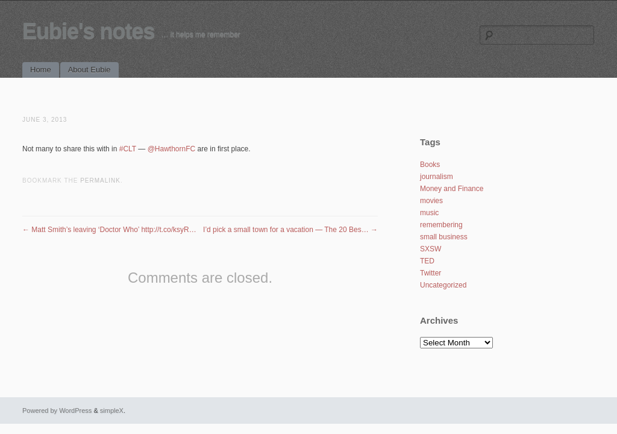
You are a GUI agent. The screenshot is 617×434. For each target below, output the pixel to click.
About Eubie (89, 69)
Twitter (430, 273)
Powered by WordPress (57, 410)
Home (40, 69)
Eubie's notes (88, 31)
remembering (441, 225)
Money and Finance (451, 188)
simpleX (112, 410)
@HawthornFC (172, 149)
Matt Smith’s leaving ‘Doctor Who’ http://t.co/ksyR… (109, 229)
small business (444, 237)
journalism (436, 176)
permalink (100, 180)
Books (430, 164)
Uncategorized (443, 285)
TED (427, 261)
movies (431, 201)
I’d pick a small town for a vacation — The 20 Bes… (290, 229)
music (429, 213)
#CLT (127, 149)
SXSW (430, 249)
